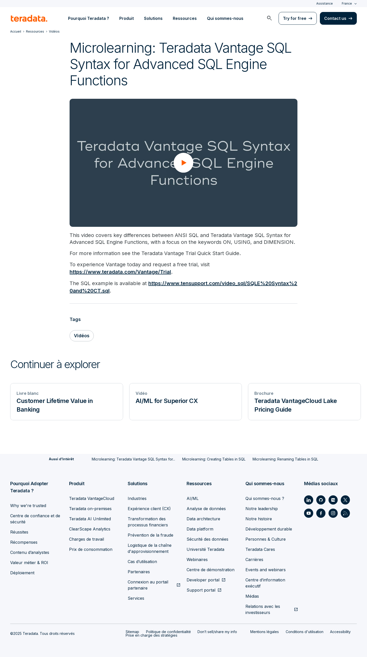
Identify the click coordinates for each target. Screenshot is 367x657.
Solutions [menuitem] (153, 18)
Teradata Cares (260, 548)
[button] (183, 162)
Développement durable (268, 527)
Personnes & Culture (265, 538)
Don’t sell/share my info (217, 630)
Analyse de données (206, 507)
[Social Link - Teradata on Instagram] (333, 512)
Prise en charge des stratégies (151, 634)
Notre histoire (258, 517)
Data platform (200, 527)
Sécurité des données (207, 538)
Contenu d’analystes (29, 551)
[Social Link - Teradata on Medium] (333, 499)
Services (136, 597)
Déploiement (22, 571)
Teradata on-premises (90, 507)
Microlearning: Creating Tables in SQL (213, 458)
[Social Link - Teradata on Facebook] (320, 512)
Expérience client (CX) (149, 507)
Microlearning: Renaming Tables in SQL (285, 458)
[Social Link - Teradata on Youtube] (308, 512)
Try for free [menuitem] (294, 18)
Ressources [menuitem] (185, 18)
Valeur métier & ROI (29, 561)
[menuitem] (269, 18)
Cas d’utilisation (142, 560)
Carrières (254, 558)
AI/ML (193, 497)
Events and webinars (265, 568)
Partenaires (139, 570)
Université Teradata (205, 548)
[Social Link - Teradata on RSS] (345, 512)
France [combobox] (347, 3)
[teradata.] (29, 18)
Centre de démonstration (210, 568)
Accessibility (340, 630)
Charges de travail (86, 538)
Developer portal (203, 578)
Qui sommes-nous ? (264, 497)
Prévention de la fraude (150, 534)
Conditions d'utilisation (304, 630)
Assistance (324, 3)
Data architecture (203, 517)
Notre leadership (261, 507)
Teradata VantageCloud (91, 497)
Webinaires (197, 558)
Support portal (201, 589)
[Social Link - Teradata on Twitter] (345, 499)
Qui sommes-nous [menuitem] (225, 18)
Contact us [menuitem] (335, 18)
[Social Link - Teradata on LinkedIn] (308, 499)
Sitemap (132, 630)
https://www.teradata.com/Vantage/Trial (120, 272)
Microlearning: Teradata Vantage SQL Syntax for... (133, 458)
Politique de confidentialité (168, 630)
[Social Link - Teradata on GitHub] (320, 499)
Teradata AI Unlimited (90, 517)
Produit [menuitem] (126, 18)
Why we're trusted (28, 504)
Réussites (19, 531)
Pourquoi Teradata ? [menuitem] (88, 18)
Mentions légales (264, 630)
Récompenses (23, 541)
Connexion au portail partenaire (148, 584)
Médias (252, 595)
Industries (137, 497)
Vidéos (82, 335)
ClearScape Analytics (89, 527)
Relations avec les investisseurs (262, 608)
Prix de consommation (90, 548)
